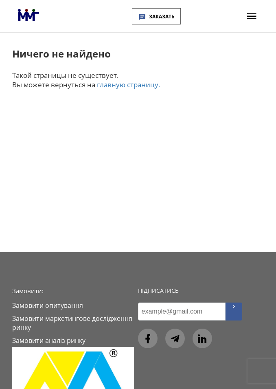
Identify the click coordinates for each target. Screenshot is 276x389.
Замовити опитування (47, 305)
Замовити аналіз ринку (48, 340)
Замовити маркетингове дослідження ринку (72, 323)
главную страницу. (128, 84)
